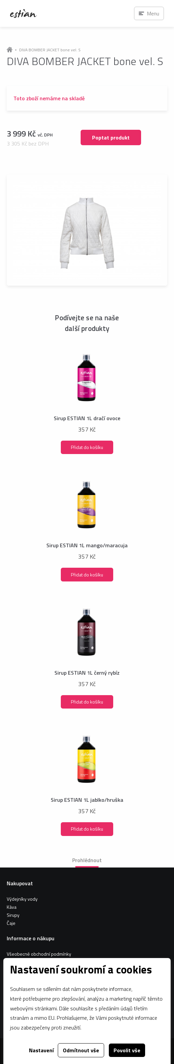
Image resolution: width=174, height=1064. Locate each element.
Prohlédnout (87, 860)
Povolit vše (127, 1050)
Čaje (11, 923)
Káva (11, 906)
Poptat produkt (111, 137)
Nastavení (41, 1050)
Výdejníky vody (22, 898)
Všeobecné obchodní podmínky (39, 953)
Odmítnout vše (81, 1050)
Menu (153, 13)
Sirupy (13, 914)
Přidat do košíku (87, 447)
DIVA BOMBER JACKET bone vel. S (50, 50)
